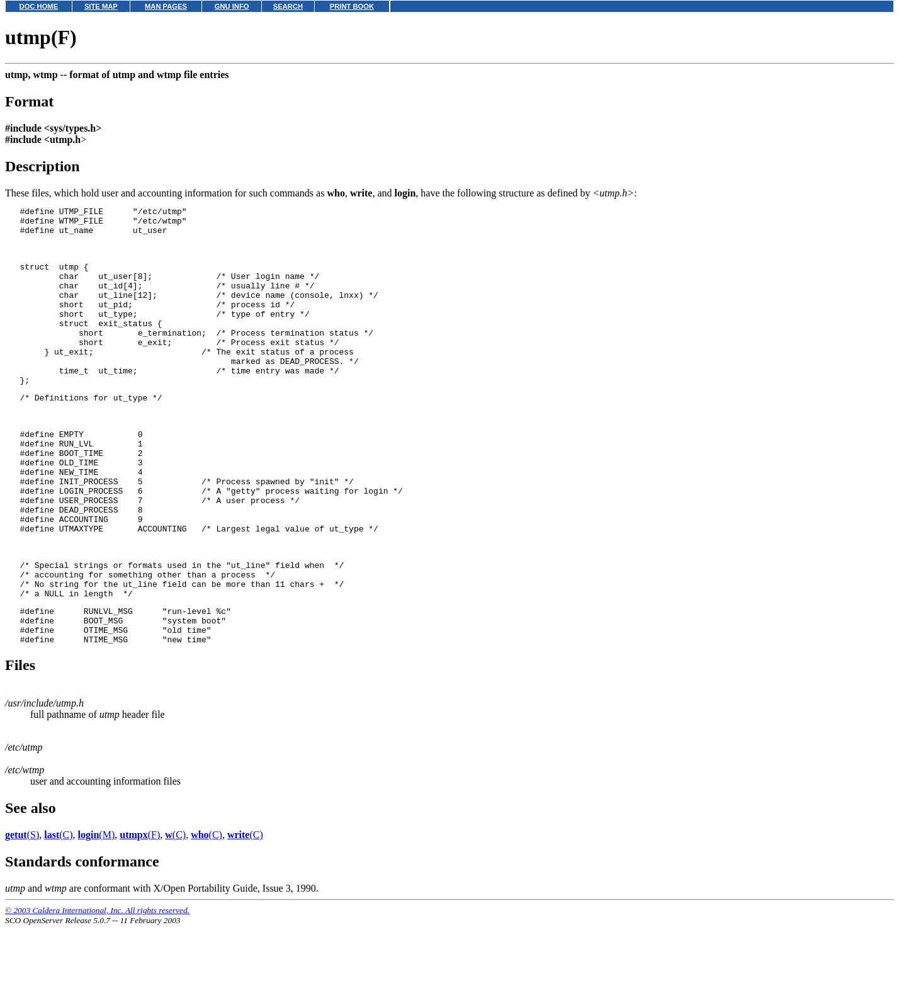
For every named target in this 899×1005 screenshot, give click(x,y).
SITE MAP (101, 6)
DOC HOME (39, 6)
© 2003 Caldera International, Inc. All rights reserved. (97, 989)
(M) (96, 914)
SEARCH (288, 6)
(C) (58, 914)
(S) (22, 914)
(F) (140, 914)
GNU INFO (232, 6)
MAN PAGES (166, 6)
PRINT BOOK (352, 6)
